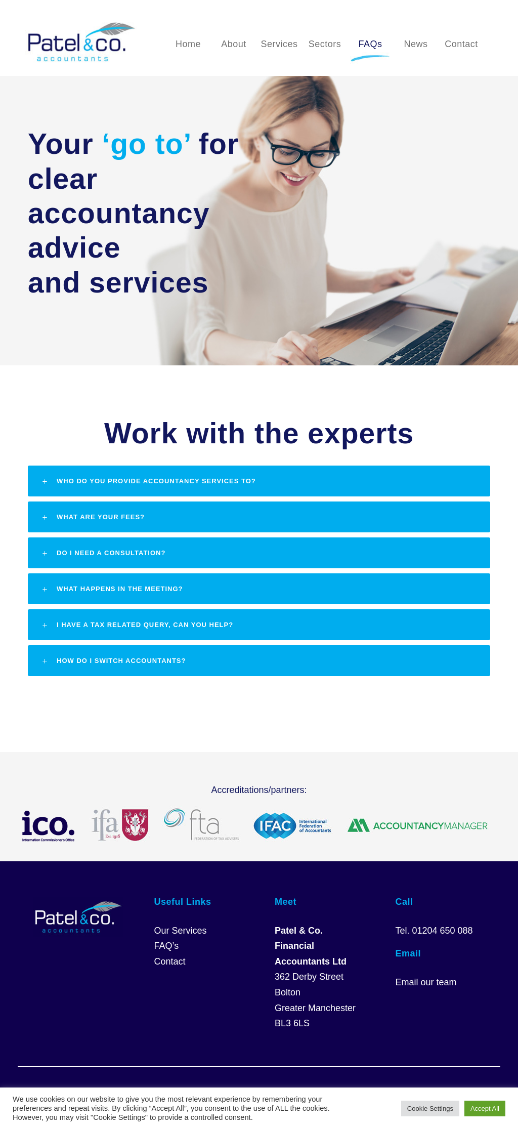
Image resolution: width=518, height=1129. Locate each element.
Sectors (325, 44)
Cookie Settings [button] (430, 1108)
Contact (461, 44)
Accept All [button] (484, 1108)
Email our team (426, 982)
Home (188, 44)
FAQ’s (166, 946)
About (233, 44)
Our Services (180, 931)
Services (279, 44)
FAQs (370, 44)
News (415, 44)
